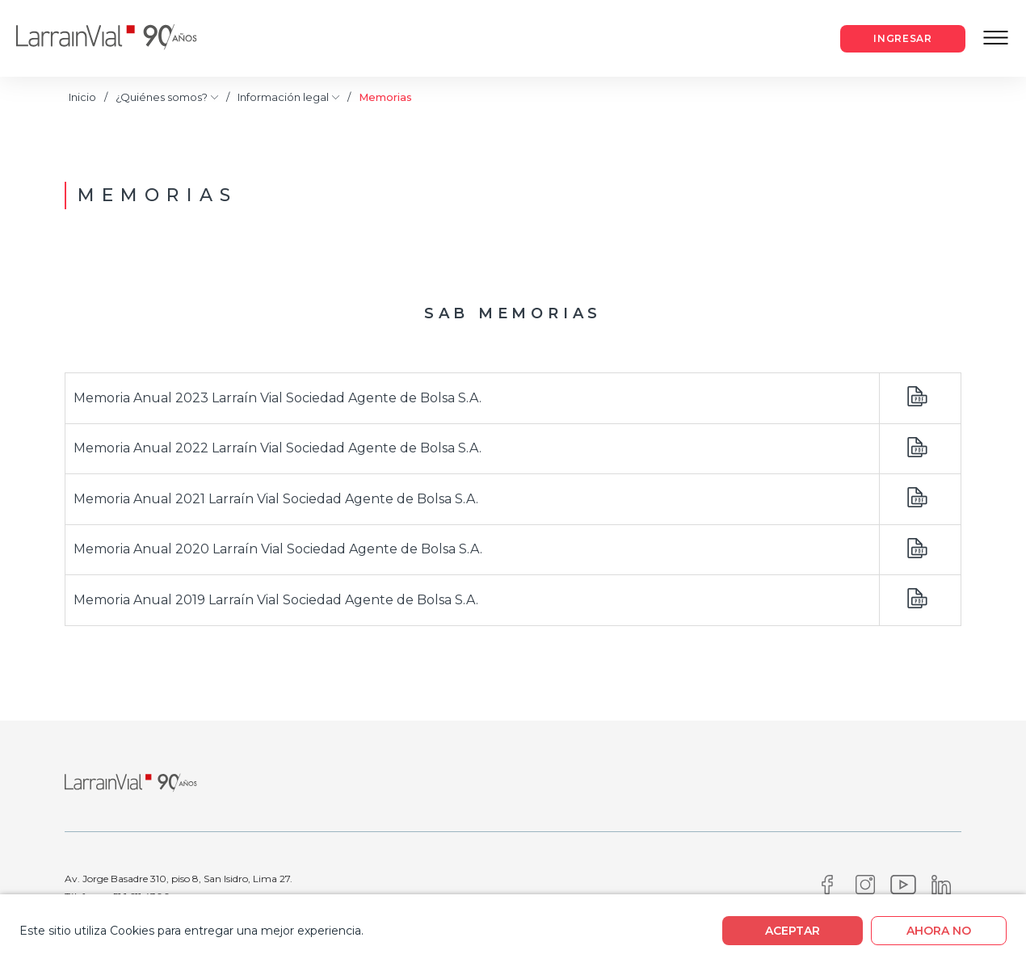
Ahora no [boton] (938, 930)
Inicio (82, 96)
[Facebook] (827, 888)
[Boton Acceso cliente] (902, 39)
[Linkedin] (941, 888)
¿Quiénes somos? (167, 97)
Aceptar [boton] (792, 930)
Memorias (385, 96)
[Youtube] (903, 888)
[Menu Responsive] (996, 38)
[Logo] (118, 38)
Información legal (288, 97)
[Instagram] (865, 888)
